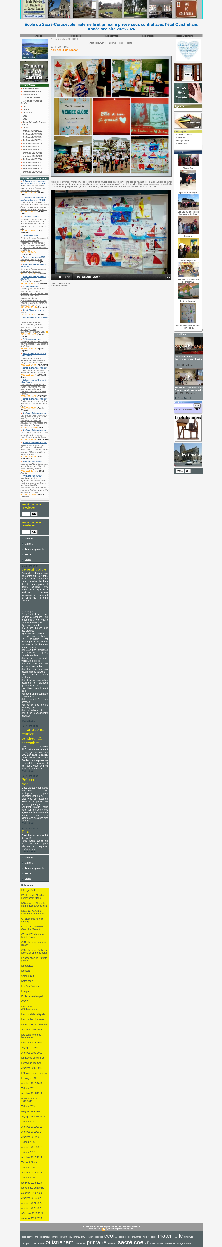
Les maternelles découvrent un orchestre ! (188, 359)
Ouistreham (80, 1243)
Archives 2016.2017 (31, 146)
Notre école (74, 36)
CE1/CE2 (26, 112)
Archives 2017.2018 (31, 149)
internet (146, 1237)
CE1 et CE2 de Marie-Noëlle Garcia (32, 936)
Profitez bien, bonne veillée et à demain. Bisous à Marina (35, 371)
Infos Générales (30, 88)
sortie (152, 1243)
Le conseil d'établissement (29, 1008)
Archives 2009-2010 (31, 1068)
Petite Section (29, 94)
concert (89, 1237)
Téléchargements (183, 36)
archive (30, 1237)
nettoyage (188, 1237)
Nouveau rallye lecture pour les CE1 (188, 281)
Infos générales (29, 890)
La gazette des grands (33, 1057)
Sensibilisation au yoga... (34, 310)
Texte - (130, 43)
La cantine (180, 138)
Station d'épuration (188, 260)
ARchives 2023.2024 (32, 1213)
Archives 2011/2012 (31, 131)
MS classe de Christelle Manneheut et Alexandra (34, 904)
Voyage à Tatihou (30, 1047)
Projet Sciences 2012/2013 (29, 1100)
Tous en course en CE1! (34, 257)
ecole (110, 1236)
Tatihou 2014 (28, 1121)
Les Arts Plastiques (31, 986)
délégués (98, 1237)
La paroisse (27, 965)
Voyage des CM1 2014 (33, 1116)
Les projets (147, 36)
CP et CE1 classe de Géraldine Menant (32, 928)
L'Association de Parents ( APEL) (34, 959)
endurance (136, 1237)
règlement (112, 1243)
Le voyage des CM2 (31, 1063)
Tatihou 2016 (28, 1142)
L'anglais (26, 991)
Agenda (179, 106)
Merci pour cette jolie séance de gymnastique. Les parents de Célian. (34, 343)
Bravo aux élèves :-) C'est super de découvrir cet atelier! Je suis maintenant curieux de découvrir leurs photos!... (35, 206)
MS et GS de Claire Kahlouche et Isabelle (32, 912)
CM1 (24, 116)
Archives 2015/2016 (31, 143)
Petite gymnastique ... (33, 339)
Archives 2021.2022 (31, 162)
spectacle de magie (188, 193)
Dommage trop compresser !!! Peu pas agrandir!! (34, 270)
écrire (128, 1237)
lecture (153, 1237)
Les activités (110, 36)
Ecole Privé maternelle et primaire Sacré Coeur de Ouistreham (111, 1226)
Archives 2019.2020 (31, 159)
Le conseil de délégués (33, 1014)
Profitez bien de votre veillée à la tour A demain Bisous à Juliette (34, 403)
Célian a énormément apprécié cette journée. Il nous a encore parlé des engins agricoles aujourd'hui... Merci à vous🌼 (34, 327)
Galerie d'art (27, 976)
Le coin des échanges (32, 1187)
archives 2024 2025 (31, 172)
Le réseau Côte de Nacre (34, 1024)
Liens (26, 559)
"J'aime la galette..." (32, 286)
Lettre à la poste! (188, 301)
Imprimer (112, 43)
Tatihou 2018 (28, 1167)
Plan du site (94, 1229)
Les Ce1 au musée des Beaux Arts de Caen (188, 213)
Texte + (121, 43)
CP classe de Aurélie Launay (32, 920)
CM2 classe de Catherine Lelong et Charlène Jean (34, 951)
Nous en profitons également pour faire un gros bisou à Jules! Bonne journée (34, 466)
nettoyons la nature (30, 1243)
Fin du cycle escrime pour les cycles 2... (188, 327)
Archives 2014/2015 (31, 140)
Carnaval (188, 236)
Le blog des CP (29, 1078)
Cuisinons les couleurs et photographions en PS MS (33, 182)
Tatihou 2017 (28, 1152)
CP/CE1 (26, 109)
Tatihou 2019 (28, 1177)
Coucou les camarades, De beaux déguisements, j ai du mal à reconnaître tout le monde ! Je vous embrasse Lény (34, 224)
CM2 (24, 119)
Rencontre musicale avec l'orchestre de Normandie (189, 389)
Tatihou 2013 (28, 1106)
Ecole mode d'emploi (32, 996)
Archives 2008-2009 (31, 1052)
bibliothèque (45, 1237)
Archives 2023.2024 (31, 168)
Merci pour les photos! (31, 259)
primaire (96, 1242)
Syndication (111, 1229)
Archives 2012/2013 (31, 134)
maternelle (170, 1236)
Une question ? (182, 141)
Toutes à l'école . (30, 1162)
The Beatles (169, 1243)
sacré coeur (133, 1242)
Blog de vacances (30, 1111)
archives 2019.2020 (31, 156)
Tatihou (159, 1243)
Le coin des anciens (31, 1042)
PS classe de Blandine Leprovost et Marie (33, 896)
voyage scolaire (184, 1243)
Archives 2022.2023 (31, 165)
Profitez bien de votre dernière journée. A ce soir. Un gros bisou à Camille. (33, 360)
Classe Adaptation (31, 91)
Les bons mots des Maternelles (31, 1036)
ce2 (70, 1237)
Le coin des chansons (32, 1019)
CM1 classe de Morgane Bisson (34, 943)
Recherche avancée (183, 409)
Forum (27, 554)
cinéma (76, 1237)
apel (24, 1237)
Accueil (38, 36)
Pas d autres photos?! (31, 281)
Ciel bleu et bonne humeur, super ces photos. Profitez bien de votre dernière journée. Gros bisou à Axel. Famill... (33, 389)
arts (36, 1237)
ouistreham (59, 1242)
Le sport (25, 971)
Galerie (27, 544)
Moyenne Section (31, 98)
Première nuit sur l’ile (32, 462)
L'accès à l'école (183, 135)
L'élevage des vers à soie (34, 1073)
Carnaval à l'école (31, 217)
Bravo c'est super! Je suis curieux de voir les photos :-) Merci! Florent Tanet (34, 188)
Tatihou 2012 (28, 1088)
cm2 (83, 1237)
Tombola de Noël (30, 236)
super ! (24, 312)
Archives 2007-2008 (31, 1029)
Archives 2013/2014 (31, 137)
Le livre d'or (180, 144)
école (121, 1237)
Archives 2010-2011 (31, 1083)
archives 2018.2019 (31, 153)
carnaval (63, 1237)
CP (23, 106)
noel (42, 1243)
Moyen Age (188, 168)
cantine (55, 1237)
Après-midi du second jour (35, 368)
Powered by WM (126, 1229)
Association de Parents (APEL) (33, 123)
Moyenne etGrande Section (31, 102)
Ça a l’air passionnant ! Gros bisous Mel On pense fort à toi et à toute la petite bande (34, 434)
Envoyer (102, 43)
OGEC (25, 128)
